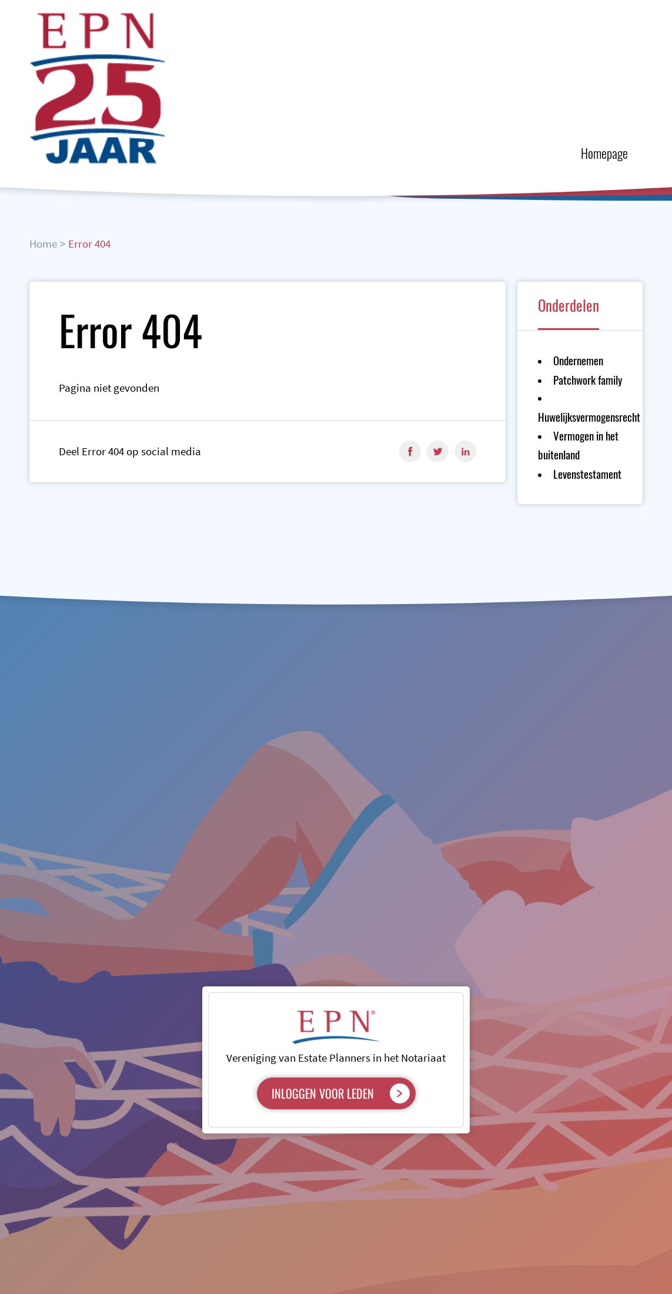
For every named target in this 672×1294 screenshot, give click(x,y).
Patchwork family (587, 379)
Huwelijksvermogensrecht (589, 416)
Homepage (604, 153)
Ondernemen (578, 360)
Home (43, 243)
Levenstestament (587, 473)
